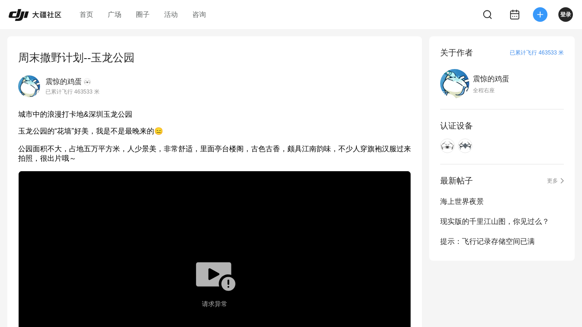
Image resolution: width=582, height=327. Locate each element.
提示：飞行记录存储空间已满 (487, 241)
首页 (86, 14)
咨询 (199, 14)
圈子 (143, 14)
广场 (114, 14)
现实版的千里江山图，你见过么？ (494, 221)
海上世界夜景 (462, 201)
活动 (171, 14)
